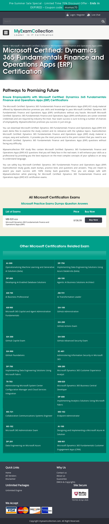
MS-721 (9, 411)
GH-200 (61, 322)
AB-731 (61, 293)
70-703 (9, 381)
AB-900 (9, 307)
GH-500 (61, 336)
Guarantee (62, 479)
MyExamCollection (33, 32)
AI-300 (9, 263)
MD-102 (61, 411)
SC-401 (60, 351)
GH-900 (9, 351)
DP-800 (9, 278)
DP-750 (61, 263)
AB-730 (9, 293)
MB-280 (61, 366)
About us (61, 475)
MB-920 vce (12, 219)
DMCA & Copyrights (66, 482)
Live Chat (93, 15)
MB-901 (61, 441)
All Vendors (11, 475)
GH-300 (9, 336)
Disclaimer (11, 479)
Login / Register (75, 15)
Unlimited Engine (14, 490)
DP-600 (61, 396)
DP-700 (9, 366)
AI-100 (60, 426)
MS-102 (9, 426)
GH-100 (61, 307)
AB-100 (61, 278)
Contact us (62, 472)
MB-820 (61, 381)
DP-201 (9, 441)
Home (5, 45)
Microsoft (15, 45)
